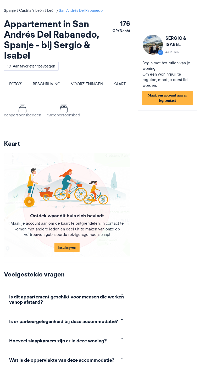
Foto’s (15, 84)
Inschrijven (67, 247)
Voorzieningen (87, 84)
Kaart (120, 84)
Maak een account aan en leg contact (167, 98)
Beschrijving (46, 84)
